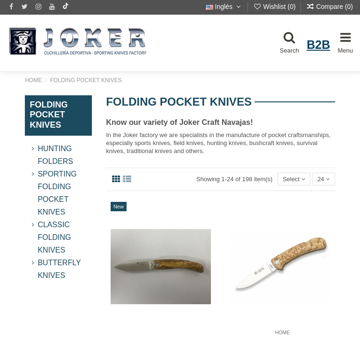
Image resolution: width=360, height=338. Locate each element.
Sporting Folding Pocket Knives (57, 193)
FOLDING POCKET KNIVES (49, 115)
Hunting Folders (55, 155)
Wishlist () (275, 6)
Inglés (224, 6)
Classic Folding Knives (54, 237)
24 (323, 179)
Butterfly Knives (59, 269)
